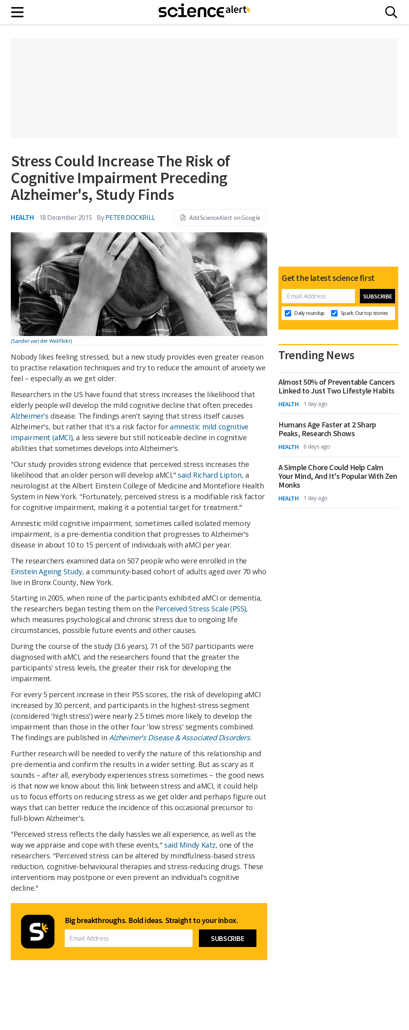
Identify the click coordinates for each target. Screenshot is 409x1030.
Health (22, 217)
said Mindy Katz (190, 845)
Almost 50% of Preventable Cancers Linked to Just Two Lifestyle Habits (336, 386)
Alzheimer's (30, 416)
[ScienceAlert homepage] (204, 12)
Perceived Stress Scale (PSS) (200, 608)
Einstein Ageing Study (46, 571)
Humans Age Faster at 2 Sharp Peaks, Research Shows (327, 429)
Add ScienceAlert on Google (220, 217)
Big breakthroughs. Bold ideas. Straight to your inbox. (151, 920)
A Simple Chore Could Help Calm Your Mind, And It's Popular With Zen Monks (337, 476)
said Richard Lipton (209, 475)
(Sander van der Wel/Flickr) (41, 340)
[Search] (391, 12)
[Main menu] (18, 12)
